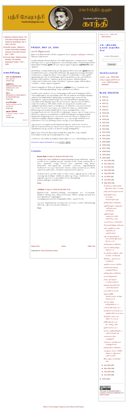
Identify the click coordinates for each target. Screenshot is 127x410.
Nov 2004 (107, 164)
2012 (104, 132)
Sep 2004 (107, 170)
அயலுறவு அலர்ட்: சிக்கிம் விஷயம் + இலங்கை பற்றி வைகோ (113, 353)
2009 (104, 142)
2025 (104, 97)
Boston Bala (42, 156)
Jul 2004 (107, 176)
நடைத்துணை (10, 79)
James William (70, 407)
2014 (104, 126)
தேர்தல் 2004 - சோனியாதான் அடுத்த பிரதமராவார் (113, 296)
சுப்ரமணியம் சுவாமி (111, 291)
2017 (104, 116)
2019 (104, 110)
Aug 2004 (107, 173)
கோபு (8, 93)
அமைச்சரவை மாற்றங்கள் (113, 222)
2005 (104, 155)
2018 (104, 113)
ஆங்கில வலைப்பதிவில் (113, 264)
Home (63, 246)
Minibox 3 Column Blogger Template (53, 407)
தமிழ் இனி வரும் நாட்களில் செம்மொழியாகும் (111, 197)
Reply (39, 183)
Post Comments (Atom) (49, 251)
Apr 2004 (107, 365)
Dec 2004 (107, 160)
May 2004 (108, 183)
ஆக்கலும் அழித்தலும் (78, 54)
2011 (104, 135)
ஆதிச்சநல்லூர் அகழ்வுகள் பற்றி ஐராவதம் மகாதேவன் (113, 208)
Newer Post (35, 246)
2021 (104, 103)
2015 (104, 122)
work (105, 391)
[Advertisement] (63, 36)
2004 (104, 158)
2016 (104, 119)
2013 (104, 129)
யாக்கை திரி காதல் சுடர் (112, 307)
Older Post (91, 246)
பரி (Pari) (40, 189)
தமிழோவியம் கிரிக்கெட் (112, 203)
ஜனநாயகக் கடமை (110, 328)
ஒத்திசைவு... (10, 84)
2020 (104, 106)
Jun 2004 (107, 180)
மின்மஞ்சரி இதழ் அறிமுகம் (114, 225)
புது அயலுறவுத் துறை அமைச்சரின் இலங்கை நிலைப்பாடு (113, 238)
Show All (25, 120)
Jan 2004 (107, 375)
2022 (104, 100)
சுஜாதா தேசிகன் (11, 111)
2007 (104, 148)
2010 (104, 139)
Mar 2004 (107, 368)
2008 (104, 145)
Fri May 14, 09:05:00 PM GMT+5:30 (57, 189)
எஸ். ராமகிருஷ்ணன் (13, 77)
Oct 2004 (107, 167)
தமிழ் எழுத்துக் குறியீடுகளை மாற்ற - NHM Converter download (110, 82)
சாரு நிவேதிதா (11, 102)
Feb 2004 (107, 372)
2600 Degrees (80, 407)
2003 (104, 379)
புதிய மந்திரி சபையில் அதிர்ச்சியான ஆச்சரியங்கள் (112, 230)
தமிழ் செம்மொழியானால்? (113, 191)
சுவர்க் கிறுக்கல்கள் (110, 276)
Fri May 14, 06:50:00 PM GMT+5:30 (60, 156)
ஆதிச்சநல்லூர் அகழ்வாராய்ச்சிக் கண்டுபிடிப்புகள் (111, 216)
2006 (104, 151)
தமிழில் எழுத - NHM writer (109, 77)
